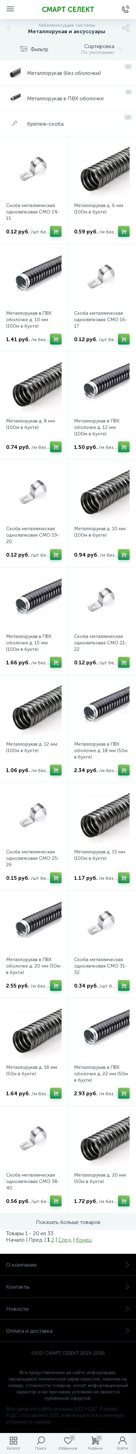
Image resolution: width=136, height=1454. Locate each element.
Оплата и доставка (68, 1331)
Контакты (68, 1287)
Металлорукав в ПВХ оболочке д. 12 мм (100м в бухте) (96, 427)
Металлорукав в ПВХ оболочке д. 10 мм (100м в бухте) (28, 319)
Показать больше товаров (68, 1222)
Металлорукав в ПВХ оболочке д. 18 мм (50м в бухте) (101, 750)
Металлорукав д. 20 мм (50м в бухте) (100, 1178)
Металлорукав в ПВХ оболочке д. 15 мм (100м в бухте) (28, 642)
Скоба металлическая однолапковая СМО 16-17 (100, 319)
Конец (84, 1240)
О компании (68, 1265)
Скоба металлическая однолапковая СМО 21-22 (100, 642)
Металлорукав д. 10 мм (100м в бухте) (100, 532)
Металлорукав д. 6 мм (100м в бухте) (98, 209)
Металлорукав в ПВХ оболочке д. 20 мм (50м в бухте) (33, 966)
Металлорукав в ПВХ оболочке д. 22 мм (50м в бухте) (101, 1073)
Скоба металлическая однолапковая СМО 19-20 (32, 535)
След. (65, 1240)
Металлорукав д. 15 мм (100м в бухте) (99, 855)
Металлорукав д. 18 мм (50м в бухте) (31, 1070)
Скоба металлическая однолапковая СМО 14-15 (32, 212)
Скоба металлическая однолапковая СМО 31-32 (100, 966)
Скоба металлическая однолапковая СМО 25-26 (32, 858)
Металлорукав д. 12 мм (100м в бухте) (31, 747)
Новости (68, 1309)
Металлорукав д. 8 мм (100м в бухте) (30, 424)
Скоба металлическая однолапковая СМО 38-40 (32, 1181)
